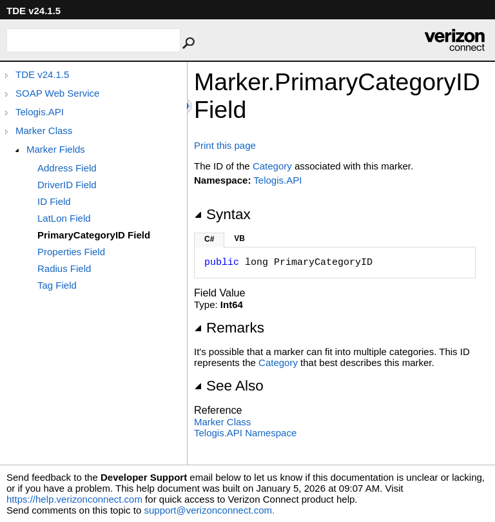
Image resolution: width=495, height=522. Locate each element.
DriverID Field (67, 184)
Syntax (222, 214)
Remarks (229, 328)
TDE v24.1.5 (42, 74)
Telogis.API (39, 111)
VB (239, 238)
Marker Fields (55, 149)
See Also (229, 386)
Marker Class (43, 130)
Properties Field (71, 251)
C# (209, 239)
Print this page (225, 145)
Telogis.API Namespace (245, 432)
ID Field (54, 201)
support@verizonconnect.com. (209, 510)
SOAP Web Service (57, 93)
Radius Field (64, 268)
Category (272, 165)
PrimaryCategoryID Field (93, 234)
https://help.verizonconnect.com (74, 499)
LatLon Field (64, 218)
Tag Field (57, 285)
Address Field (67, 167)
